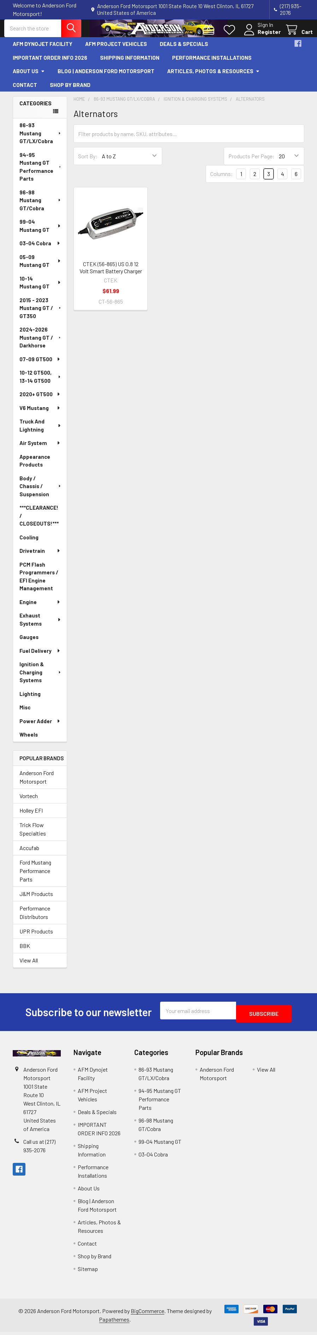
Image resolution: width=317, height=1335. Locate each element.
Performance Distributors (34, 918)
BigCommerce (147, 1314)
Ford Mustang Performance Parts (35, 877)
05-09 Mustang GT (40, 267)
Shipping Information (129, 63)
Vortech (28, 802)
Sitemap (88, 1272)
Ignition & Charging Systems (40, 678)
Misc (24, 713)
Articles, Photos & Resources (213, 77)
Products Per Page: (251, 162)
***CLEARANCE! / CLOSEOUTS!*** (39, 522)
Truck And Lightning (40, 431)
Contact (25, 91)
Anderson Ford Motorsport (36, 783)
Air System (40, 449)
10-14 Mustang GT (40, 288)
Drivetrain (40, 557)
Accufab (29, 854)
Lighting (30, 700)
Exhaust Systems (40, 626)
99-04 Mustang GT (40, 232)
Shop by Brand (70, 91)
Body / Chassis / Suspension (40, 492)
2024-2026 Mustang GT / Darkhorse (40, 344)
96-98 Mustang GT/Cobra (40, 206)
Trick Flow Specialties (32, 835)
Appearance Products (34, 466)
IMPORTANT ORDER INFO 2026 (50, 63)
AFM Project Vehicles (116, 50)
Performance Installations (212, 63)
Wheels (28, 741)
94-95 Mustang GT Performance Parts (40, 173)
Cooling (29, 543)
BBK (24, 952)
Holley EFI (31, 816)
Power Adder (40, 727)
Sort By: (88, 162)
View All (28, 966)
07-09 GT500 (40, 365)
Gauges (29, 643)
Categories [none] (35, 109)
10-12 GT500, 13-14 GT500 (40, 383)
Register (260, 36)
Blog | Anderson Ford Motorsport (106, 77)
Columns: (221, 179)
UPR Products (36, 937)
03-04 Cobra (40, 249)
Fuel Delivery (40, 657)
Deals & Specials (184, 50)
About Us (29, 77)
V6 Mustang (40, 414)
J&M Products (36, 900)
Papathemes (114, 1322)
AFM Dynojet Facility (42, 50)
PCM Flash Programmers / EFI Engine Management (38, 582)
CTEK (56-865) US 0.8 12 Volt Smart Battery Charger (111, 274)
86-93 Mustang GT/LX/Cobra (40, 139)
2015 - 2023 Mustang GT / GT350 (40, 314)
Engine (40, 608)
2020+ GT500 (40, 400)
